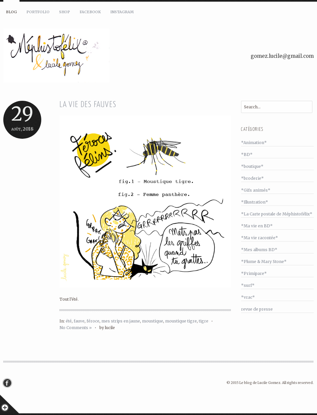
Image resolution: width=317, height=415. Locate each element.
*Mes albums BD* (259, 249)
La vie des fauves (88, 105)
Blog (11, 12)
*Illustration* (254, 202)
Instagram (122, 12)
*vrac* (248, 297)
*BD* (247, 154)
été (69, 321)
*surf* (248, 285)
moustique (152, 321)
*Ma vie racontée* (259, 237)
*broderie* (252, 178)
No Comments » (75, 327)
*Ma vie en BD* (257, 225)
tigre (203, 321)
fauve (79, 321)
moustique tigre (181, 321)
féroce (93, 321)
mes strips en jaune (120, 321)
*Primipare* (254, 273)
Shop (64, 12)
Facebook (90, 12)
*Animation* (254, 142)
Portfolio (38, 12)
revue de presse (257, 309)
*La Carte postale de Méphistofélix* (276, 213)
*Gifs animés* (255, 190)
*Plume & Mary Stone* (264, 261)
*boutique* (252, 166)
